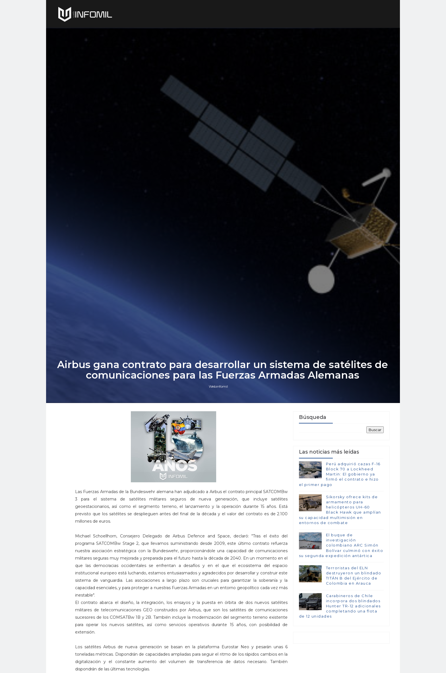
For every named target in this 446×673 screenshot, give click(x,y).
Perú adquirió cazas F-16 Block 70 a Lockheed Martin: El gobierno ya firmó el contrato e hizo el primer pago (339, 503)
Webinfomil (218, 414)
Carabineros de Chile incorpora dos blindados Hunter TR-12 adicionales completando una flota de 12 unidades (340, 634)
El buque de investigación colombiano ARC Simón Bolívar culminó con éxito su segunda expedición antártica (341, 574)
